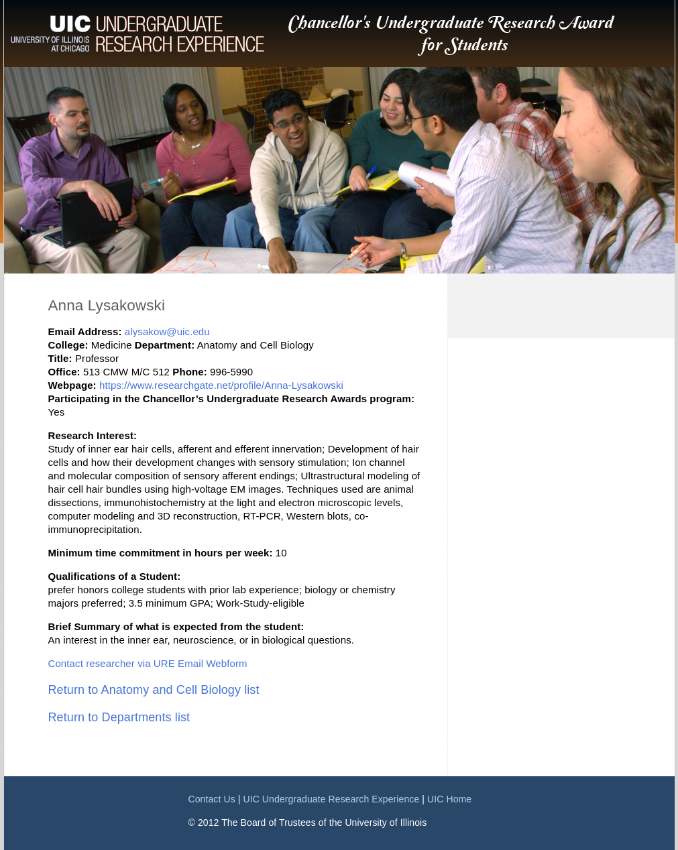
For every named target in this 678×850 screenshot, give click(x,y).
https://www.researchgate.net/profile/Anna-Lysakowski (221, 385)
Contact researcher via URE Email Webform (147, 663)
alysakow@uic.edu (167, 331)
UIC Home (449, 799)
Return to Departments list (119, 717)
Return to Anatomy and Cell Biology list (154, 689)
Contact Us (211, 799)
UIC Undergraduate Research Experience (331, 799)
